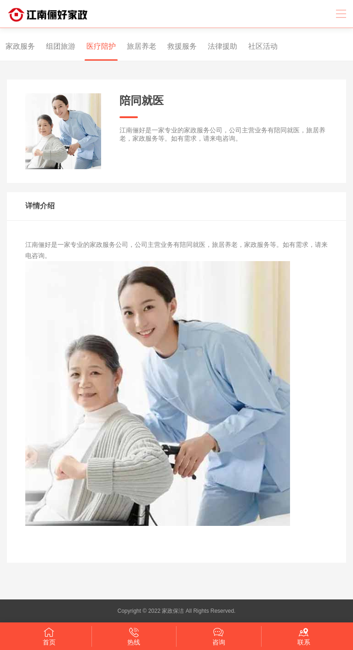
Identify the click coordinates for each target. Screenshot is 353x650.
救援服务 (176, 46)
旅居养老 (135, 46)
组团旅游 (54, 46)
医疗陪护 (95, 46)
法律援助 (216, 46)
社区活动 (257, 46)
